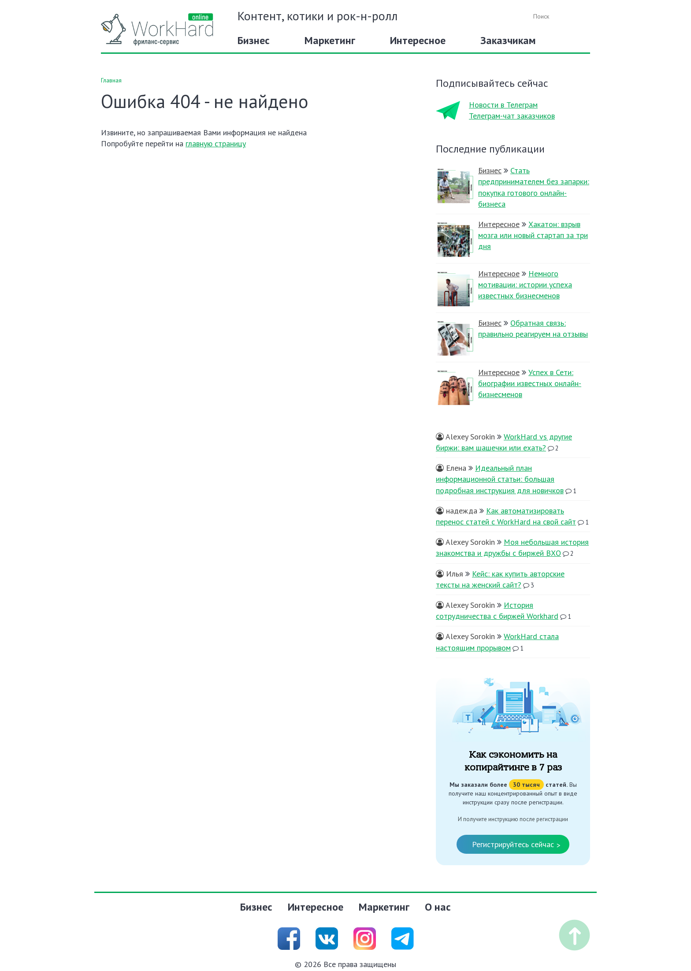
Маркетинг (330, 40)
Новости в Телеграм (503, 105)
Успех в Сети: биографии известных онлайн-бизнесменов (529, 383)
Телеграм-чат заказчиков (512, 116)
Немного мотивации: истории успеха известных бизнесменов (525, 284)
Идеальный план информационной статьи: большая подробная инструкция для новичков (500, 479)
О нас (438, 907)
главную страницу (216, 143)
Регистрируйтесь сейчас (516, 845)
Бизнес (254, 40)
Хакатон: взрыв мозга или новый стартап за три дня (533, 235)
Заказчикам (508, 40)
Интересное (418, 40)
